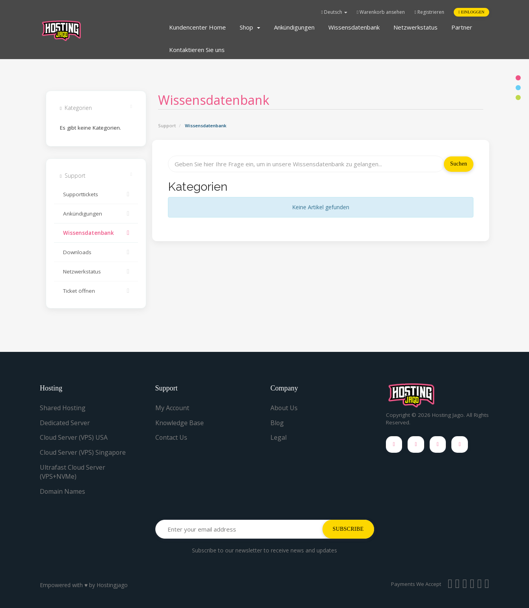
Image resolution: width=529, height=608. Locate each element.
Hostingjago (112, 585)
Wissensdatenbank (354, 27)
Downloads (96, 252)
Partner (461, 27)
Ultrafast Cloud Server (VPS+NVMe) (73, 472)
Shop (250, 27)
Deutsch (334, 12)
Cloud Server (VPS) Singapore (83, 452)
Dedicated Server (65, 422)
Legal (278, 437)
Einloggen (471, 12)
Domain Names (63, 491)
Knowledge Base (179, 422)
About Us (284, 407)
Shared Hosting (63, 407)
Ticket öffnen (96, 291)
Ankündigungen (294, 27)
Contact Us (171, 437)
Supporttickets (96, 194)
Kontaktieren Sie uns (197, 50)
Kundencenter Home (197, 27)
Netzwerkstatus (415, 27)
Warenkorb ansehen (381, 12)
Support (167, 125)
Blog (277, 422)
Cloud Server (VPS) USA (74, 437)
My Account (172, 407)
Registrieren (429, 12)
